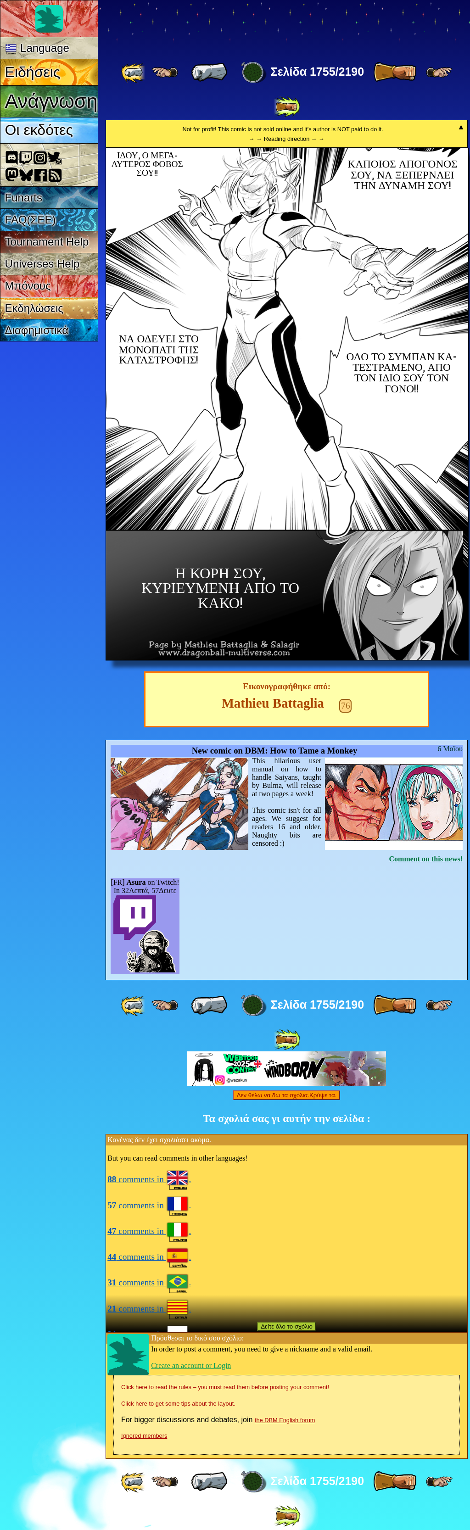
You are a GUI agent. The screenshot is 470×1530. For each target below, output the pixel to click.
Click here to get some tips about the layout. (178, 1403)
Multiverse (239, 26)
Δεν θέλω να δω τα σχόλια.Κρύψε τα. (287, 1095)
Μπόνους (28, 285)
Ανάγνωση (51, 101)
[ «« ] (134, 72)
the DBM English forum (285, 1420)
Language (37, 48)
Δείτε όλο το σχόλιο (287, 1326)
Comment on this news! (426, 859)
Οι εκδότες (39, 130)
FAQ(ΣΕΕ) (30, 219)
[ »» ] (287, 106)
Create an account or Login (191, 1365)
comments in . (149, 1179)
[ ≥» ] (439, 72)
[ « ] (209, 72)
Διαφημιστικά (37, 330)
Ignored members (144, 1435)
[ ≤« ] (165, 72)
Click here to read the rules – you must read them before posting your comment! (225, 1387)
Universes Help (42, 263)
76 (345, 705)
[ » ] (394, 72)
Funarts (23, 197)
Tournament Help (47, 241)
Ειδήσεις (33, 72)
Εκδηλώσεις (34, 308)
